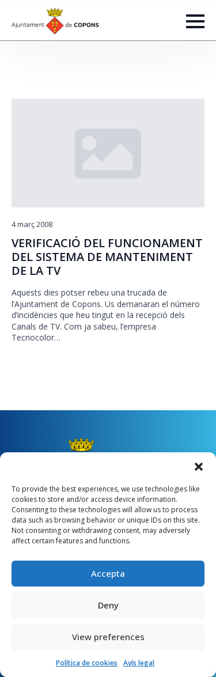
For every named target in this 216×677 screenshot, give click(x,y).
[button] (198, 466)
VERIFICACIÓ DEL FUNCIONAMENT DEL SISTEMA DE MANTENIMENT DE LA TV (107, 257)
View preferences (108, 636)
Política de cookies (87, 663)
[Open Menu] (195, 21)
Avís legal (138, 663)
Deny (108, 605)
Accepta (108, 573)
